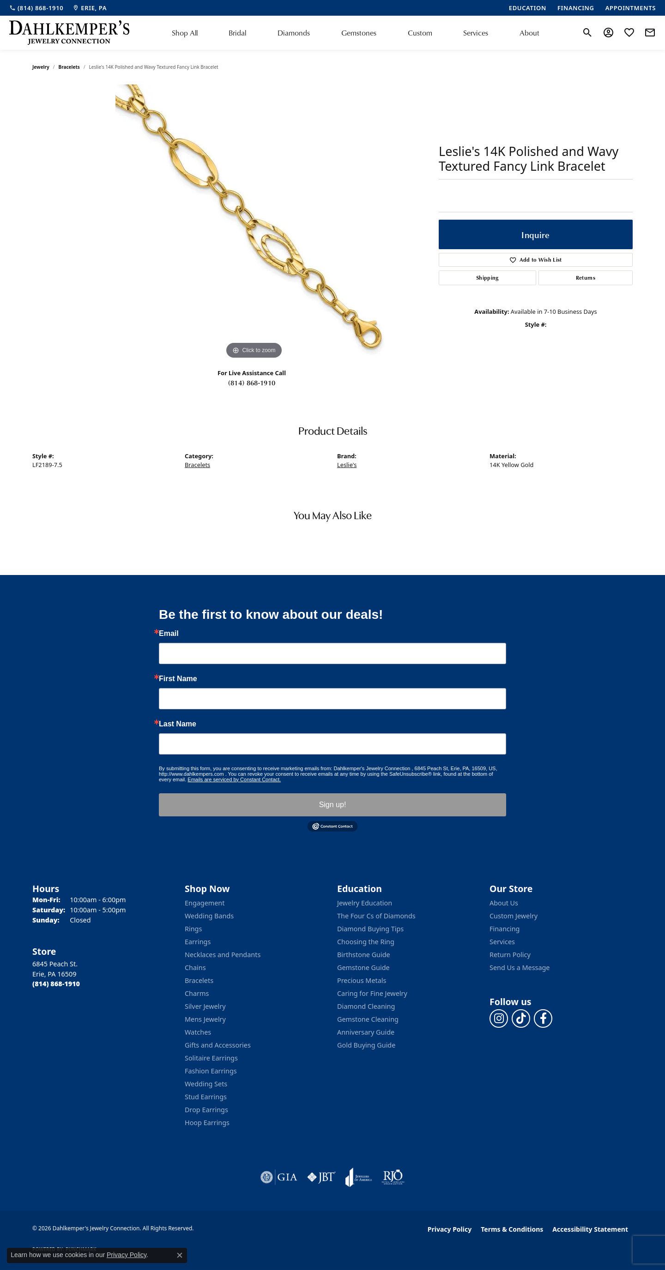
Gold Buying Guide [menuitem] (366, 1045)
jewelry (40, 67)
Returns (585, 278)
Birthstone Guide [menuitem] (363, 954)
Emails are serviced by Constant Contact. (234, 779)
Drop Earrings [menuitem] (206, 1109)
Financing (505, 928)
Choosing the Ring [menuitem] (365, 941)
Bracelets (69, 67)
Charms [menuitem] (197, 993)
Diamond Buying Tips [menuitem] (370, 928)
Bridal (237, 33)
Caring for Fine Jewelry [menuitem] (372, 993)
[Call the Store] (56, 983)
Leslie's (347, 465)
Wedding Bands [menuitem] (209, 915)
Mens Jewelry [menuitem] (205, 1019)
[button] (587, 33)
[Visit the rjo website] (393, 1177)
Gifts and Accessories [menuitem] (218, 1045)
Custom (420, 33)
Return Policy (510, 954)
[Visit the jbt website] (321, 1177)
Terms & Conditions (512, 1229)
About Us (504, 903)
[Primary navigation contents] (355, 33)
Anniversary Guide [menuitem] (365, 1032)
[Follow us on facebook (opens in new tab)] (543, 1018)
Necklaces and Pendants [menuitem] (222, 954)
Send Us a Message (520, 967)
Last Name (177, 724)
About (529, 33)
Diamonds (294, 33)
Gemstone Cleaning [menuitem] (368, 1019)
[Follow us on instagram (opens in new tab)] (499, 1018)
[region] (254, 222)
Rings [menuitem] (193, 928)
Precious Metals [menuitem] (361, 980)
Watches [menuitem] (198, 1032)
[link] (36, 8)
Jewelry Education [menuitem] (364, 903)
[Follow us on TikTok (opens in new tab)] (521, 1018)
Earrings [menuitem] (198, 941)
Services (475, 33)
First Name (178, 679)
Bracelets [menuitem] (199, 980)
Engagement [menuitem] (204, 903)
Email (169, 633)
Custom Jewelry (514, 915)
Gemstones (358, 33)
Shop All (185, 33)
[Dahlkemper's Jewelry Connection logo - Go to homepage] (69, 33)
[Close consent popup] (179, 1255)
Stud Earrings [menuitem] (206, 1096)
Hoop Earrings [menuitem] (207, 1122)
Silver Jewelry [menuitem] (205, 1006)
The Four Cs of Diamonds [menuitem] (376, 915)
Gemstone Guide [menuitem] (363, 967)
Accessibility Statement (590, 1229)
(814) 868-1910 (251, 382)
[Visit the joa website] (358, 1177)
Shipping (487, 278)
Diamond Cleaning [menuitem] (366, 1006)
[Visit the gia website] (278, 1177)
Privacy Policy (450, 1229)
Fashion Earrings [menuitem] (211, 1070)
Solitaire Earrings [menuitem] (211, 1058)
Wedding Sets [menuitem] (206, 1083)
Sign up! (332, 805)
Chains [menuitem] (195, 967)
